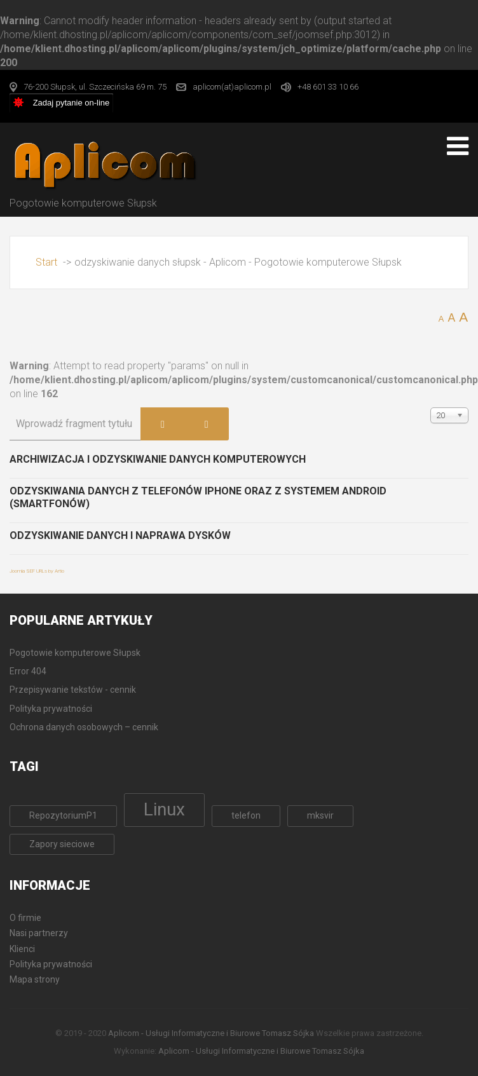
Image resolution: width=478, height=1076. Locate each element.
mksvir (320, 815)
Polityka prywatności (51, 964)
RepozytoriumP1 (63, 815)
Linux (164, 809)
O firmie (25, 918)
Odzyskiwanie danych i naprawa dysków (120, 535)
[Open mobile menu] (457, 146)
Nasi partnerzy (39, 933)
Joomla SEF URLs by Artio (37, 571)
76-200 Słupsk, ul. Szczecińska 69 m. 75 (95, 87)
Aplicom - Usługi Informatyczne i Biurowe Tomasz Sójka (211, 1033)
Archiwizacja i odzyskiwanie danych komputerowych (158, 459)
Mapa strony (35, 979)
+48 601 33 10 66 (327, 87)
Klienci (22, 949)
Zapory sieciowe (62, 844)
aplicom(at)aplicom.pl (232, 87)
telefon (246, 815)
